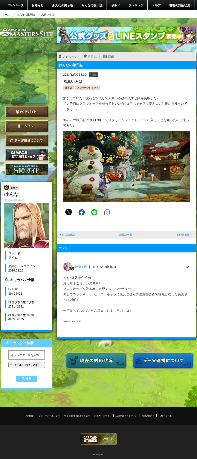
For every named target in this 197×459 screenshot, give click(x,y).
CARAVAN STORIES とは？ (26, 155)
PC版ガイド (26, 112)
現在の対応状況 (179, 5)
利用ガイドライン (102, 415)
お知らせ (38, 5)
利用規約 (30, 415)
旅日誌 (92, 56)
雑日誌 (68, 87)
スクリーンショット (87, 87)
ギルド (115, 5)
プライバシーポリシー (49, 415)
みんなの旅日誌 (91, 5)
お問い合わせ (148, 415)
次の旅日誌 (183, 234)
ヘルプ (156, 5)
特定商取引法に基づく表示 (77, 415)
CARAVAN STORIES (98, 439)
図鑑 (111, 56)
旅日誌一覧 (125, 234)
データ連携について (26, 140)
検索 (28, 378)
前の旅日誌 (68, 234)
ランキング (135, 5)
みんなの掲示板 (62, 5)
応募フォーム (165, 415)
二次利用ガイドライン (126, 415)
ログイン (26, 126)
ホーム (6, 14)
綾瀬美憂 (81, 266)
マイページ (15, 5)
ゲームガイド (26, 169)
